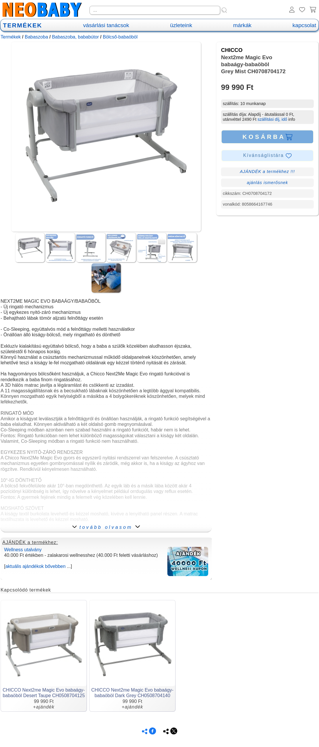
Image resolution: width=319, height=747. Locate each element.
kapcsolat (304, 25)
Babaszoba (36, 36)
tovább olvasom (106, 527)
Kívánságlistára (267, 156)
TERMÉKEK (22, 25)
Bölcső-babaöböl (120, 36)
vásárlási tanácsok (106, 25)
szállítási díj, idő (272, 119)
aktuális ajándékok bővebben (35, 566)
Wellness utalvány (23, 549)
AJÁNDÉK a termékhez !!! (267, 171)
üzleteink (181, 25)
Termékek (11, 36)
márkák (242, 25)
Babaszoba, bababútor (75, 36)
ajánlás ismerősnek (267, 182)
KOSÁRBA (267, 136)
